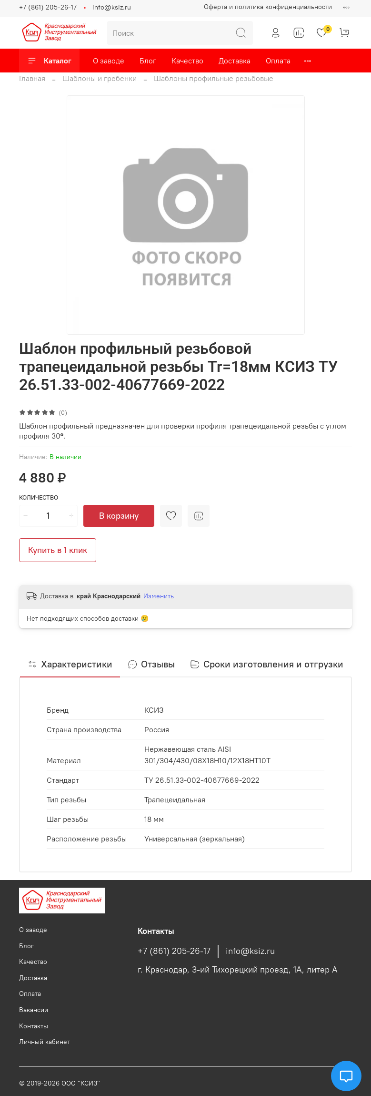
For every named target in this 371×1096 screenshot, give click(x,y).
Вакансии (33, 1009)
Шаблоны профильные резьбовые (213, 78)
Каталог (49, 60)
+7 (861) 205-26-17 (48, 7)
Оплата (278, 60)
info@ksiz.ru (111, 7)
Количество (38, 497)
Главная (32, 78)
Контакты (33, 1026)
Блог (148, 60)
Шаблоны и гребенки (99, 78)
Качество (187, 60)
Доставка (235, 60)
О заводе (108, 60)
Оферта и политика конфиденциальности (268, 6)
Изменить (158, 596)
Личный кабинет (44, 1041)
